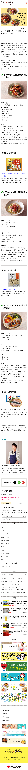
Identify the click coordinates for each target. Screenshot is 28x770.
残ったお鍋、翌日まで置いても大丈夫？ (18, 631)
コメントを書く (6, 503)
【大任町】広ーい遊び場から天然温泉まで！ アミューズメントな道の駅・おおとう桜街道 (18, 602)
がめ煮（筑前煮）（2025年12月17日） (12, 510)
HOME (5, 757)
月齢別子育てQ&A (5, 566)
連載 (2, 559)
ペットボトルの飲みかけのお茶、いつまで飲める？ (18, 617)
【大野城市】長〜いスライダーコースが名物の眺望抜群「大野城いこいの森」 (18, 624)
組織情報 (4, 713)
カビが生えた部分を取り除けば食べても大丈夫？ (18, 609)
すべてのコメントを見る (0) (18, 503)
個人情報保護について (8, 720)
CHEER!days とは (7, 710)
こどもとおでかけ (13, 605)
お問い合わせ (5, 717)
